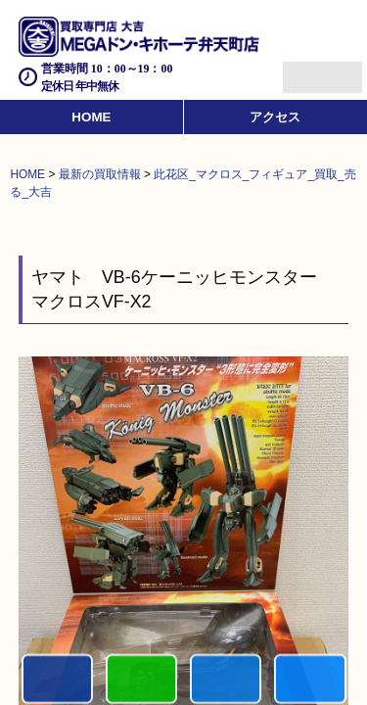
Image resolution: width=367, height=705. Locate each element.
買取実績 (310, 680)
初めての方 (141, 680)
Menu (301, 69)
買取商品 (225, 680)
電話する (57, 680)
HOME (91, 117)
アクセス (275, 117)
